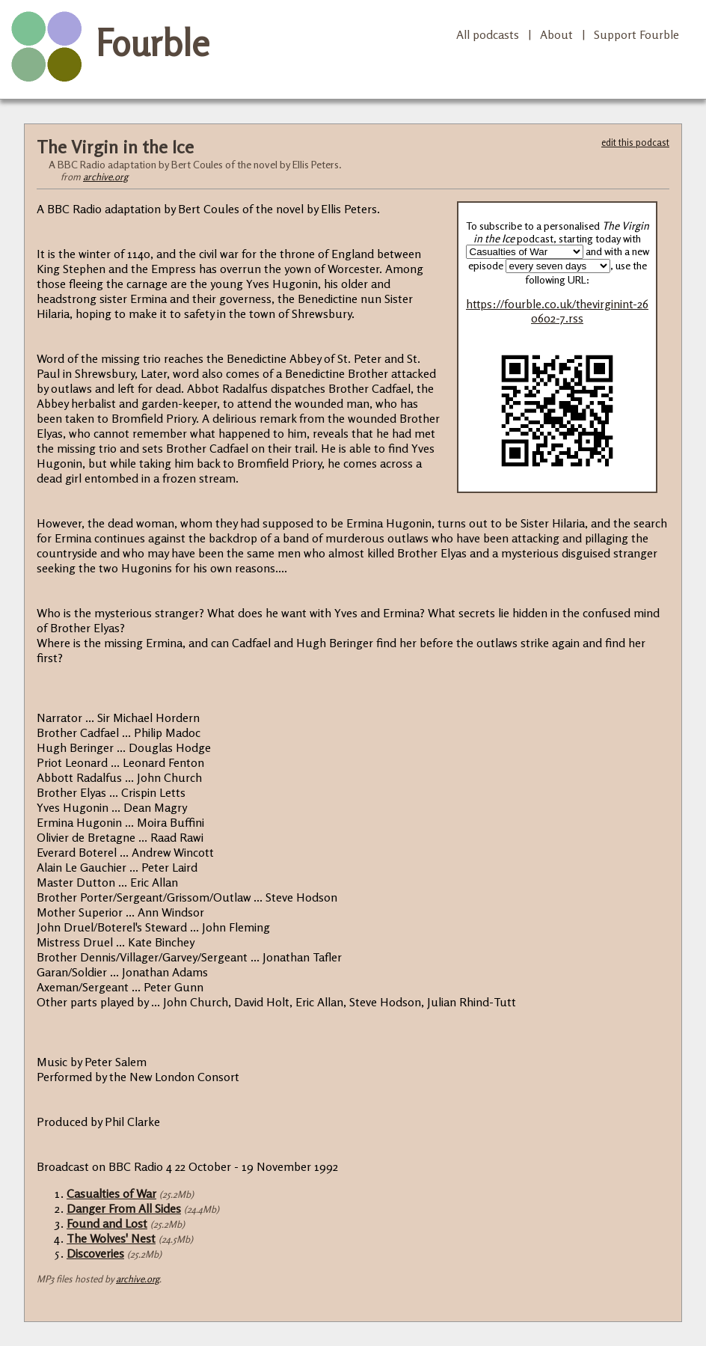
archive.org (105, 177)
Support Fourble (636, 34)
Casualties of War (111, 1193)
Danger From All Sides (124, 1208)
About (556, 34)
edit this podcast (635, 142)
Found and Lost (107, 1223)
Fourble (152, 42)
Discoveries (95, 1253)
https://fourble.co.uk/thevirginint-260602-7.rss (557, 311)
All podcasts (487, 34)
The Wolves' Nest (111, 1238)
